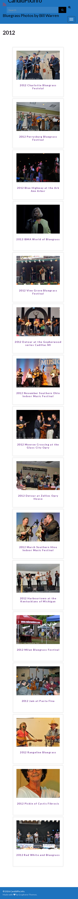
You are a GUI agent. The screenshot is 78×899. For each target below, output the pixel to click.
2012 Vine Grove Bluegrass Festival (38, 292)
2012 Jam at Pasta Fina (38, 700)
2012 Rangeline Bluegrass (38, 752)
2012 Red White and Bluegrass (38, 854)
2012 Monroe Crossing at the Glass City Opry (38, 446)
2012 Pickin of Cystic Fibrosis (38, 803)
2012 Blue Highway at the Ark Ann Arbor (38, 189)
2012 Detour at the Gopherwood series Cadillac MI (38, 343)
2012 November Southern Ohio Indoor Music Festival (38, 395)
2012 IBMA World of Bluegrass (38, 239)
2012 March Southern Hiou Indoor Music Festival (38, 549)
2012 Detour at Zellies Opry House (38, 497)
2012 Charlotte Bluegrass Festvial (38, 87)
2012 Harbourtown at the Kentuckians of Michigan (38, 600)
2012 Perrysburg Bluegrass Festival (38, 138)
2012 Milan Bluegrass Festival (38, 649)
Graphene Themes (28, 894)
